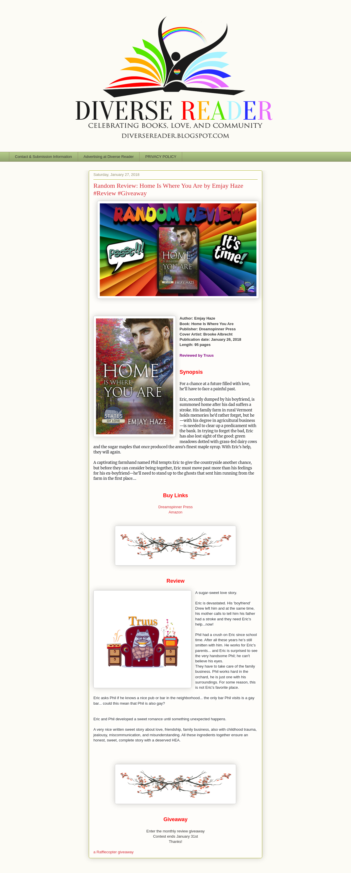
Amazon (175, 512)
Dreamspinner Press (175, 507)
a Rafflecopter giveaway (113, 852)
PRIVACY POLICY (160, 156)
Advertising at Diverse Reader (109, 156)
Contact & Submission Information (43, 156)
